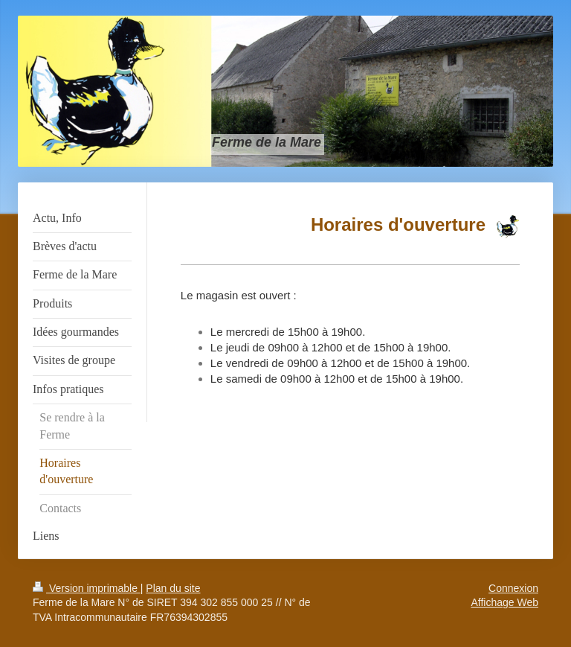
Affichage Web (504, 602)
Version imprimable (87, 588)
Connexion (513, 588)
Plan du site (173, 588)
